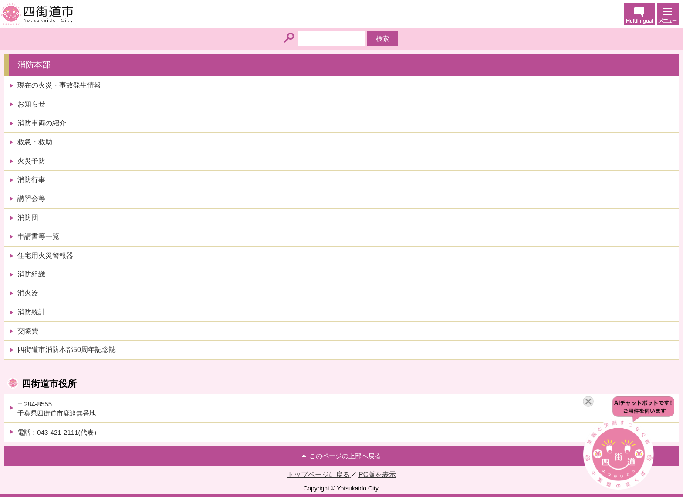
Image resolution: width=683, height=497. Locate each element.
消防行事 (31, 179)
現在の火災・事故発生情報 (59, 85)
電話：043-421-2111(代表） (58, 432)
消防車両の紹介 (41, 123)
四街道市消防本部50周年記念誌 (66, 349)
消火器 (27, 293)
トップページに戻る (318, 474)
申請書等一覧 (38, 236)
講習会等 (31, 198)
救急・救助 (34, 141)
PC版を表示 (377, 474)
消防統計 (31, 312)
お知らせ (31, 104)
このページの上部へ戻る (345, 456)
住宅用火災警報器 (45, 255)
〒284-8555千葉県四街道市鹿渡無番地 (56, 408)
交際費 (27, 331)
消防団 (27, 217)
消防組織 (31, 274)
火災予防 (31, 161)
